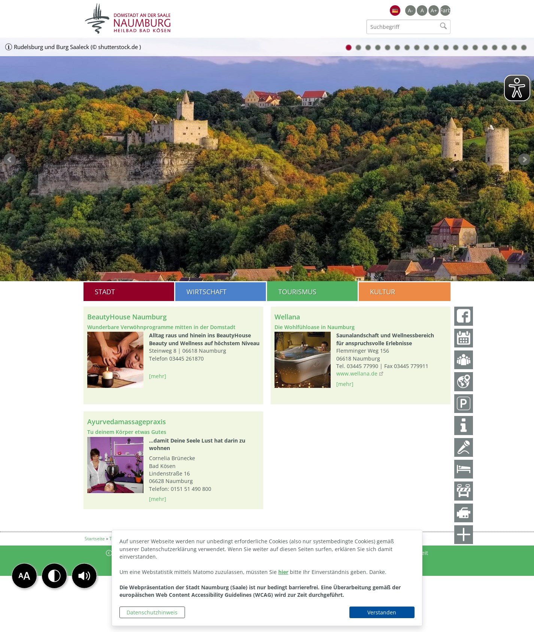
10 (436, 48)
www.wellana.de (356, 373)
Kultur (382, 291)
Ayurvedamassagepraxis (126, 421)
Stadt (105, 291)
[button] (84, 576)
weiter (524, 159)
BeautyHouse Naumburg (127, 316)
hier (283, 571)
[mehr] (157, 376)
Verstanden (381, 612)
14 (475, 48)
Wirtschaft (206, 291)
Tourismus (297, 291)
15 (485, 48)
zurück (10, 159)
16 (495, 48)
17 (504, 48)
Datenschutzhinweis (152, 612)
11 (446, 48)
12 (456, 48)
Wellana (287, 316)
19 (524, 48)
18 (514, 48)
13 (465, 48)
